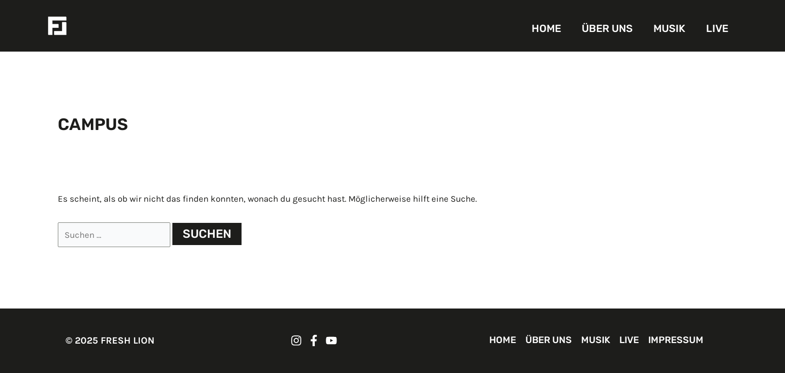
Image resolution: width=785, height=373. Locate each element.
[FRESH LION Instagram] (296, 340)
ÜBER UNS (607, 28)
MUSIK (669, 28)
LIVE (717, 28)
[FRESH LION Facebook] (313, 340)
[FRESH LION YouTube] (331, 340)
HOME (546, 28)
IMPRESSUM (675, 340)
